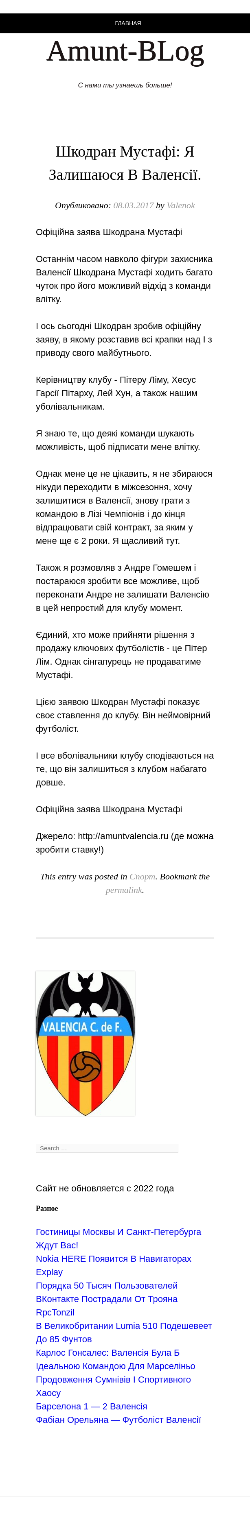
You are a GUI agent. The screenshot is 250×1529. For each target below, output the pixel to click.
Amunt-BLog (125, 50)
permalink (124, 890)
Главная (128, 23)
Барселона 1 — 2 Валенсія (91, 1406)
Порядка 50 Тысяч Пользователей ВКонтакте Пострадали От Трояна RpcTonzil (107, 1298)
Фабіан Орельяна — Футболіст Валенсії (118, 1420)
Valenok (181, 205)
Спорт (142, 876)
